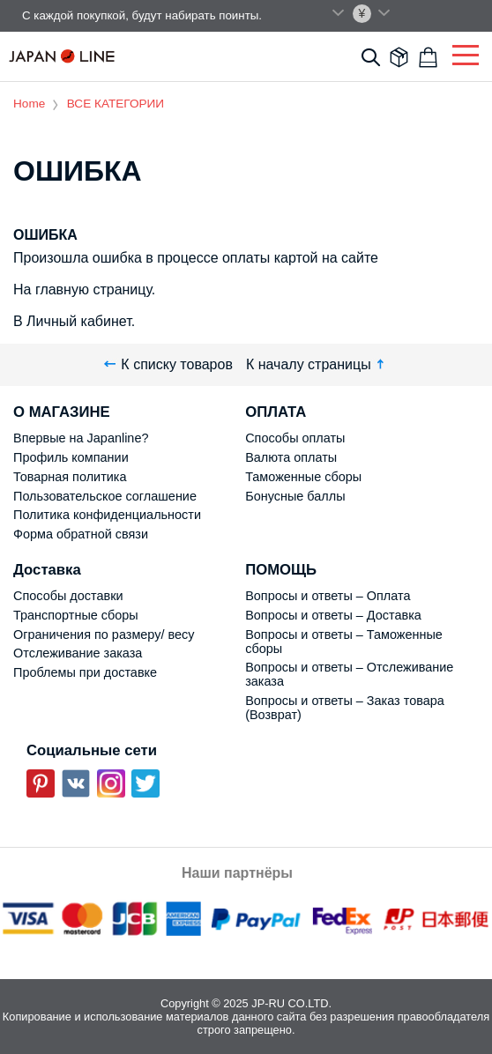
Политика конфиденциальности (107, 515)
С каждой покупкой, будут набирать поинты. (142, 15)
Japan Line (62, 56)
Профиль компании (71, 457)
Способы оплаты (295, 438)
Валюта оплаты (291, 457)
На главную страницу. (84, 289)
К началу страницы (317, 364)
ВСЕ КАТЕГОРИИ (115, 103)
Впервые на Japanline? (80, 438)
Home (29, 103)
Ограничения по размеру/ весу (103, 634)
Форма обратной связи (80, 534)
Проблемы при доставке (85, 672)
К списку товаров (168, 364)
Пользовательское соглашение (105, 496)
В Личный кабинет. (74, 321)
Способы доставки (68, 596)
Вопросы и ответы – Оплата (327, 596)
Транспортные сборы (75, 615)
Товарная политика (69, 477)
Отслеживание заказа (77, 653)
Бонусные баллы (295, 496)
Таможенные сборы (303, 477)
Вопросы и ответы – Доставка (333, 615)
